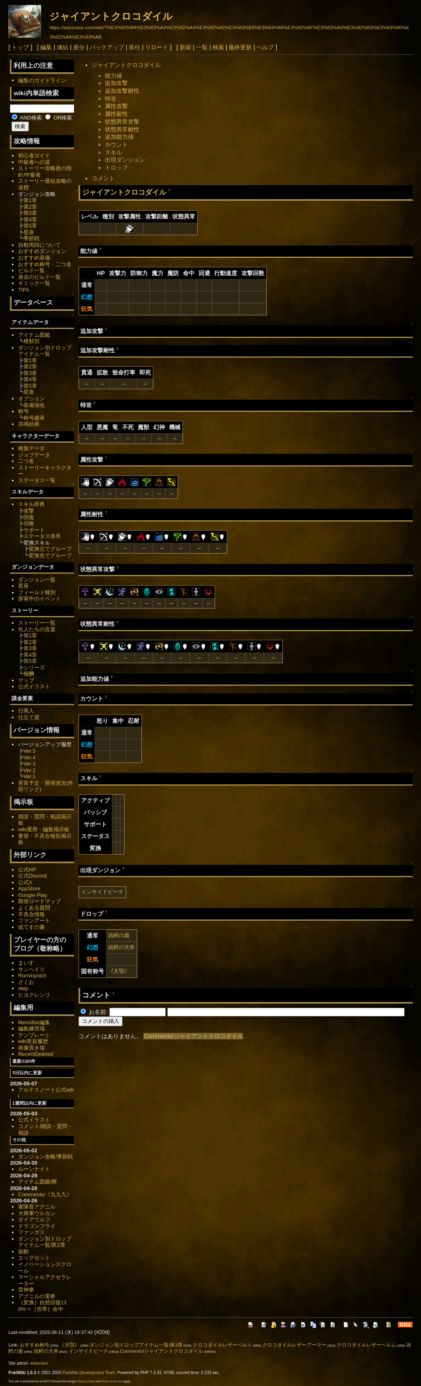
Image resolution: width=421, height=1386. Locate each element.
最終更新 (240, 47)
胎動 (23, 1251)
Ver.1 (29, 776)
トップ (20, 47)
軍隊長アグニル (37, 1207)
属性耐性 (116, 113)
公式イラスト (34, 686)
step (23, 988)
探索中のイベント (39, 598)
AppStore (29, 888)
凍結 (62, 47)
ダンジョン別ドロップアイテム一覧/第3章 (136, 1344)
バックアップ (107, 47)
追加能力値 (119, 136)
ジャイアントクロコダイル (111, 16)
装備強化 (34, 405)
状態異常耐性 (122, 129)
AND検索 (27, 118)
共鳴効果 (28, 424)
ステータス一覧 (37, 480)
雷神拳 (26, 1290)
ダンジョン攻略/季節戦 (45, 1157)
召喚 (28, 523)
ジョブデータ (34, 455)
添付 (134, 47)
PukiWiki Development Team (88, 1372)
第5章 (30, 226)
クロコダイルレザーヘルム (366, 1344)
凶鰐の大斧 (121, 947)
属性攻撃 (116, 106)
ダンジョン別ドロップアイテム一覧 (45, 351)
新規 (185, 47)
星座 (28, 232)
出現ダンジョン (125, 159)
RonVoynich (32, 975)
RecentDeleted (35, 1054)
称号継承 (34, 418)
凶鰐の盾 (119, 935)
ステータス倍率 (42, 536)
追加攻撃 (116, 83)
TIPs (23, 290)
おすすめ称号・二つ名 (45, 264)
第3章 (30, 213)
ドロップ (116, 167)
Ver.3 (29, 764)
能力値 (113, 75)
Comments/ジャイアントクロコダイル (193, 1036)
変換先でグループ (50, 555)
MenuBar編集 (34, 1022)
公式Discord (32, 876)
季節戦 (31, 238)
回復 (28, 517)
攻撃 (28, 511)
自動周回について (39, 245)
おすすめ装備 (34, 258)
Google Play (32, 895)
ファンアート (34, 920)
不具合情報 (31, 914)
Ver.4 (29, 757)
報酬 (28, 674)
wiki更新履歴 (33, 1041)
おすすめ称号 (34, 1344)
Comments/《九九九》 (45, 1194)
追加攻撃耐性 (122, 90)
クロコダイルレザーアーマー (294, 1344)
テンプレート (34, 1035)
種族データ (31, 448)
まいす (26, 963)
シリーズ (34, 667)
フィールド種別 (37, 592)
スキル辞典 (31, 504)
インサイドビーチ (102, 892)
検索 (218, 47)
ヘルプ (265, 47)
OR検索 (58, 118)
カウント (116, 144)
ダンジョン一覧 (37, 580)
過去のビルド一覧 (39, 277)
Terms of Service (112, 1381)
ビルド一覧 (31, 270)
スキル (113, 152)
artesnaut (39, 1363)
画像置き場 (31, 1048)
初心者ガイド (34, 155)
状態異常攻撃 (122, 121)
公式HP (27, 870)
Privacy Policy (86, 1381)
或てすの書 (31, 927)
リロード (156, 47)
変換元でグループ (50, 549)
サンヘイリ (31, 969)
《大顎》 (119, 971)
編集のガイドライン (42, 80)
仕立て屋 (28, 717)
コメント (103, 178)
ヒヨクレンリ (34, 995)
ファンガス (31, 1232)
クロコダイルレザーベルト (222, 1344)
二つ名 (26, 461)
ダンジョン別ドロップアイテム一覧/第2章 (45, 1242)
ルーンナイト (34, 1169)
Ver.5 (29, 751)
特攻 (110, 98)
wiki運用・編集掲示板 (44, 829)
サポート (34, 530)
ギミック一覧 (34, 283)
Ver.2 (29, 770)
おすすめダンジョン (42, 251)
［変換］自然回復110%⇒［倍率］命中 (42, 1305)
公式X (25, 882)
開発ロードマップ (39, 901)
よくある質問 (34, 908)
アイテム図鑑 (34, 335)
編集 (46, 47)
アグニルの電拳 (37, 1296)
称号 (23, 411)
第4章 (30, 219)
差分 (79, 47)
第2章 (30, 207)
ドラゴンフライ (37, 1226)
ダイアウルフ (34, 1219)
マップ (26, 680)
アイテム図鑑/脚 (37, 1182)
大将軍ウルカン (37, 1213)
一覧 (202, 47)
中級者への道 (34, 162)
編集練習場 (31, 1028)
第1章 (30, 200)
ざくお (26, 982)
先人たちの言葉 (37, 629)
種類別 (31, 341)
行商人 (26, 711)
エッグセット (34, 1258)
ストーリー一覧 (37, 623)
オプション (31, 398)
